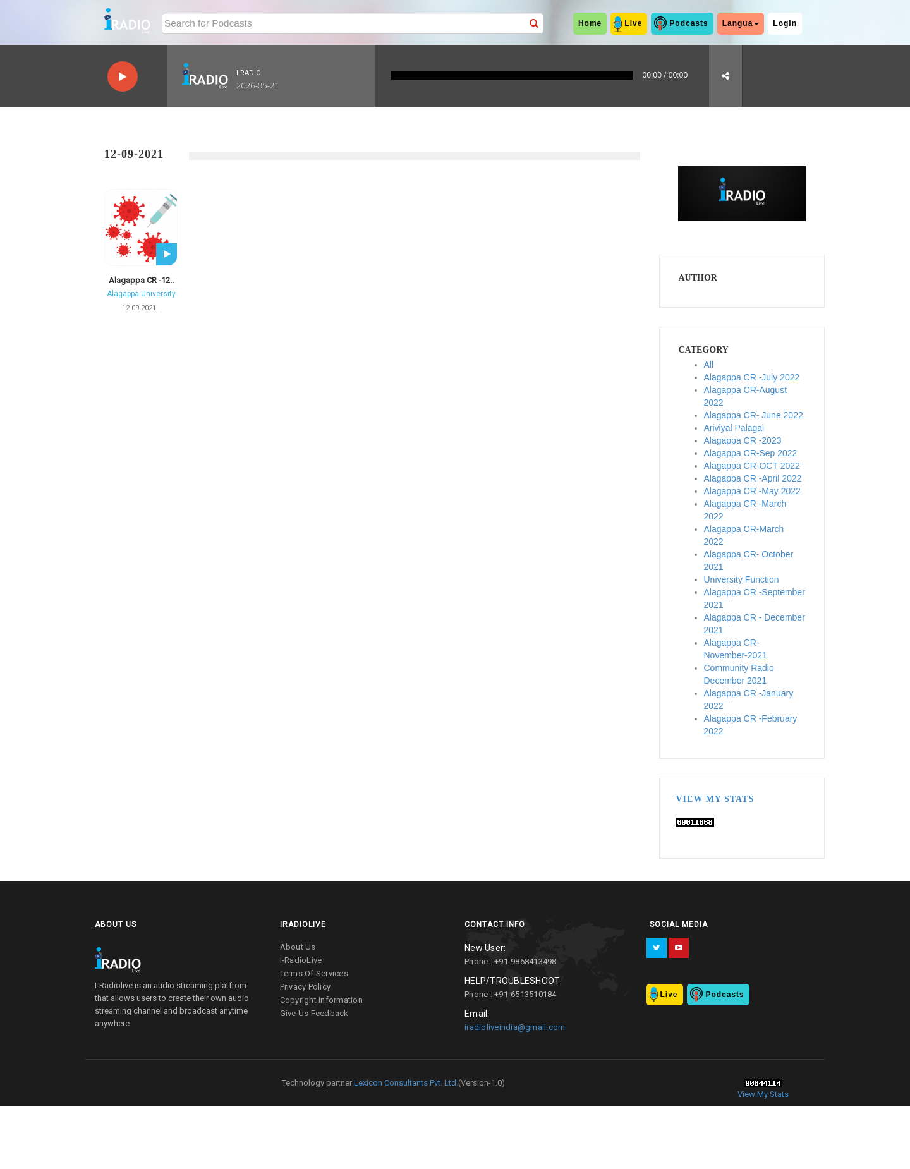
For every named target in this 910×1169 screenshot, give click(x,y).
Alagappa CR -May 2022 (752, 491)
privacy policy (305, 986)
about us (298, 947)
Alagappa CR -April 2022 (753, 478)
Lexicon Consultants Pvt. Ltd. (405, 1082)
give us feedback (314, 1013)
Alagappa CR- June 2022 (753, 415)
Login (785, 23)
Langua (741, 23)
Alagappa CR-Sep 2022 (751, 453)
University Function (741, 579)
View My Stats (715, 799)
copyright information (321, 1000)
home (590, 23)
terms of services (314, 973)
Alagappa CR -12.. (141, 280)
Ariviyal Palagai (734, 428)
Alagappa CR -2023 (743, 440)
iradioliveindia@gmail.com (514, 1027)
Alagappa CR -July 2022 (752, 377)
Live (633, 23)
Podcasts (688, 23)
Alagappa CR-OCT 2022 (752, 466)
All (709, 365)
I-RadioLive (301, 960)
